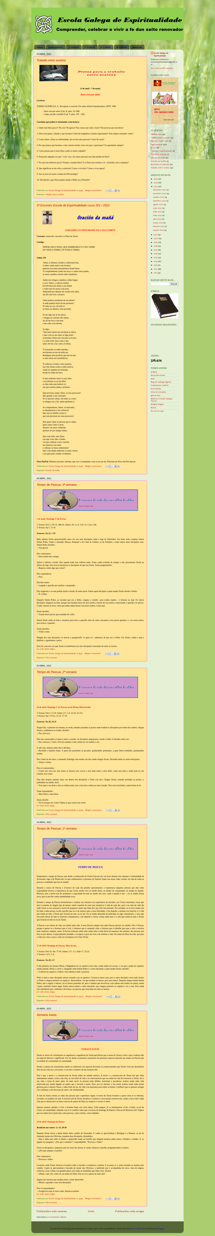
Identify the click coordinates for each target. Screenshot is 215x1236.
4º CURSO (121, 47)
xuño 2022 (157, 212)
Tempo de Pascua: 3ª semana (57, 484)
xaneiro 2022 (158, 230)
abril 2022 (157, 219)
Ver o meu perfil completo (162, 68)
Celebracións (156, 134)
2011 (156, 273)
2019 (156, 242)
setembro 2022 (159, 201)
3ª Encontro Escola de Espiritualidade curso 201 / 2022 (73, 205)
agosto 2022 (158, 204)
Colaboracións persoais (160, 138)
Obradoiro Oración (158, 154)
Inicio (40, 47)
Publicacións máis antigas (129, 1211)
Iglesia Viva (155, 395)
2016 (156, 253)
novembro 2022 (160, 193)
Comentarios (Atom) (57, 1217)
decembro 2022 (160, 190)
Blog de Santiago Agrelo (161, 382)
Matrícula (137, 47)
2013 (156, 265)
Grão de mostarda (158, 392)
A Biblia (154, 372)
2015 (156, 257)
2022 (156, 186)
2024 (156, 179)
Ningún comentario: (93, 190)
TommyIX (137, 1228)
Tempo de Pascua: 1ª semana (57, 828)
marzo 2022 (158, 223)
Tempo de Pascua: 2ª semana (57, 672)
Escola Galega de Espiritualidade (161, 54)
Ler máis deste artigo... (46, 649)
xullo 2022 (157, 208)
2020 (156, 238)
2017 (156, 250)
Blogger (161, 1228)
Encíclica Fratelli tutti (159, 141)
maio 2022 (157, 215)
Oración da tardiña (158, 161)
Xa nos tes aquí (157, 411)
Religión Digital (157, 404)
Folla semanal (51, 657)
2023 (156, 182)
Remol (153, 407)
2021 (156, 235)
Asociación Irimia (158, 375)
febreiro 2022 (159, 226)
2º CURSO (89, 47)
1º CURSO (73, 47)
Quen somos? (55, 47)
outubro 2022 (159, 197)
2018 (156, 246)
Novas (153, 148)
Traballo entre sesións (51, 60)
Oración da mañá (52, 470)
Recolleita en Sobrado (160, 164)
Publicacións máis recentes (52, 1211)
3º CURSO (105, 47)
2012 (156, 269)
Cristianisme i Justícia (159, 385)
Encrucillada (156, 389)
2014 (156, 261)
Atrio (153, 379)
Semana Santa (46, 1014)
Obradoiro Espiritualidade (161, 151)
